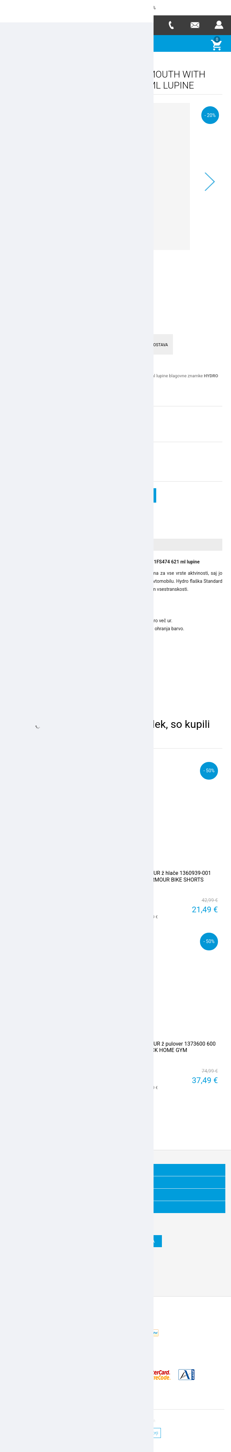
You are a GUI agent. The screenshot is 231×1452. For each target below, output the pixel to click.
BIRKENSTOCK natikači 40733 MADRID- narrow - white (60, 1046)
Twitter (107, 1276)
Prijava (219, 25)
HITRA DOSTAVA (156, 344)
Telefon (171, 25)
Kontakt (79, 1432)
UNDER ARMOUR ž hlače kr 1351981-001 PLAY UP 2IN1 (61, 876)
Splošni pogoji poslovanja (116, 1432)
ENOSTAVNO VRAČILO (40, 344)
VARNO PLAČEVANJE (96, 344)
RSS (123, 1276)
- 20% (210, 114)
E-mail (195, 25)
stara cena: (71, 456)
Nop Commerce (136, 1335)
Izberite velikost (25, 415)
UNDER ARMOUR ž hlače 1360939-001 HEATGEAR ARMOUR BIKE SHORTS (165, 876)
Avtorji (152, 1432)
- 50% (101, 770)
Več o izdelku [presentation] (31, 544)
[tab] (115, 544)
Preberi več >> (22, 393)
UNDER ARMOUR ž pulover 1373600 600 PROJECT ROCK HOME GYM (168, 1046)
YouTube (139, 1276)
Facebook (91, 1276)
